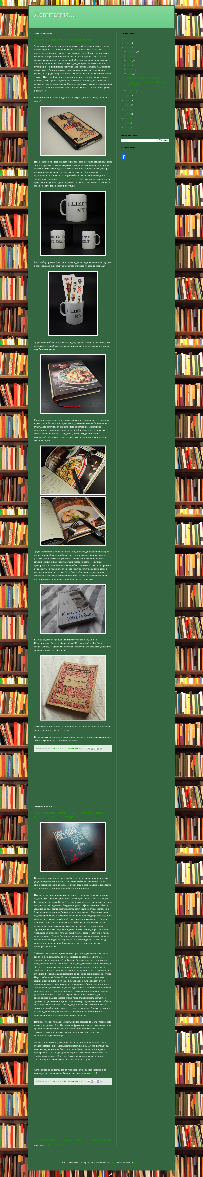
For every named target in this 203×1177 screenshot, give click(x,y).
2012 (127, 114)
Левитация (125, 152)
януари (130, 90)
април (130, 69)
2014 (127, 105)
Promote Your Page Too (130, 162)
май (129, 65)
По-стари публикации (101, 1140)
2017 (127, 47)
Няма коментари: (75, 748)
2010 (127, 123)
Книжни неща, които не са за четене (63, 39)
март (129, 74)
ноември (131, 51)
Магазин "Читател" (69, 178)
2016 (127, 96)
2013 (127, 109)
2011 (127, 118)
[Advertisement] (73, 779)
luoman (112, 1162)
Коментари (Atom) (57, 1145)
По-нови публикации (45, 1140)
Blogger (137, 1162)
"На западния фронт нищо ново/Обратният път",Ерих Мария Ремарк (68, 814)
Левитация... (54, 14)
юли (129, 56)
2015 (127, 100)
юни (129, 60)
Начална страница (72, 1140)
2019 (127, 38)
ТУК (93, 1073)
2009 (127, 127)
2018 (127, 43)
